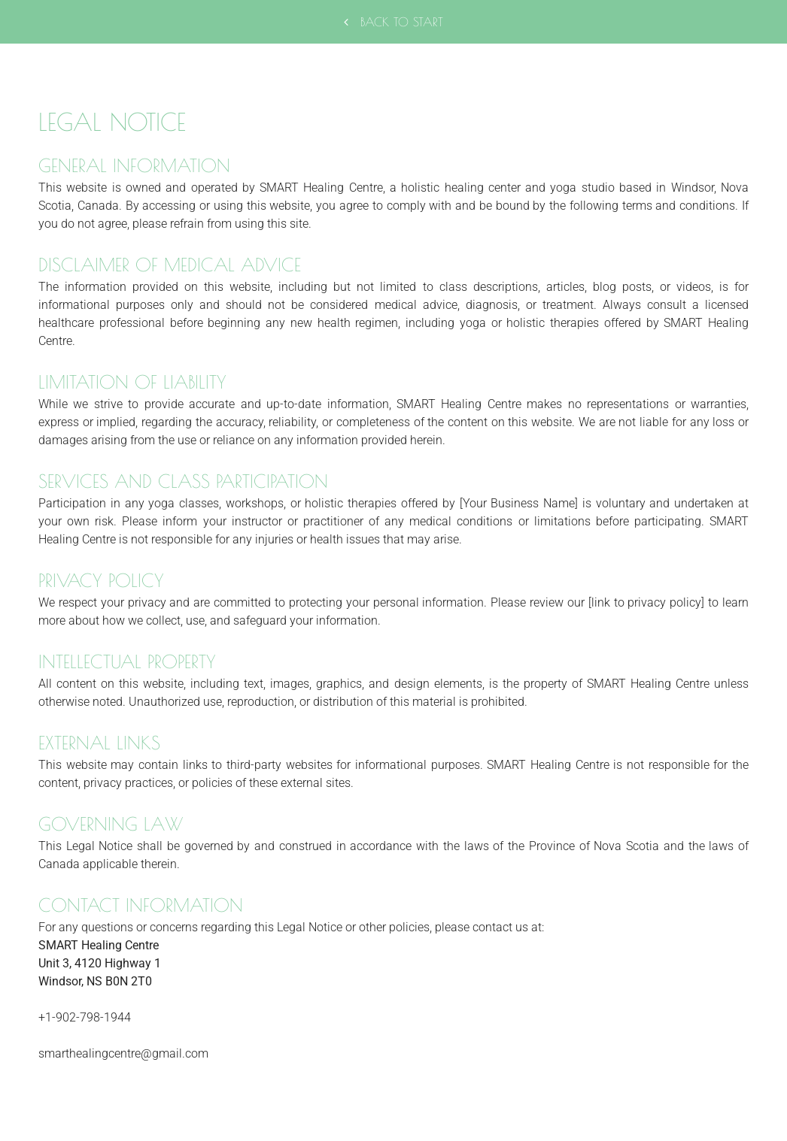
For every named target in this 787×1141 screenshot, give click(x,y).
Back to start (393, 22)
